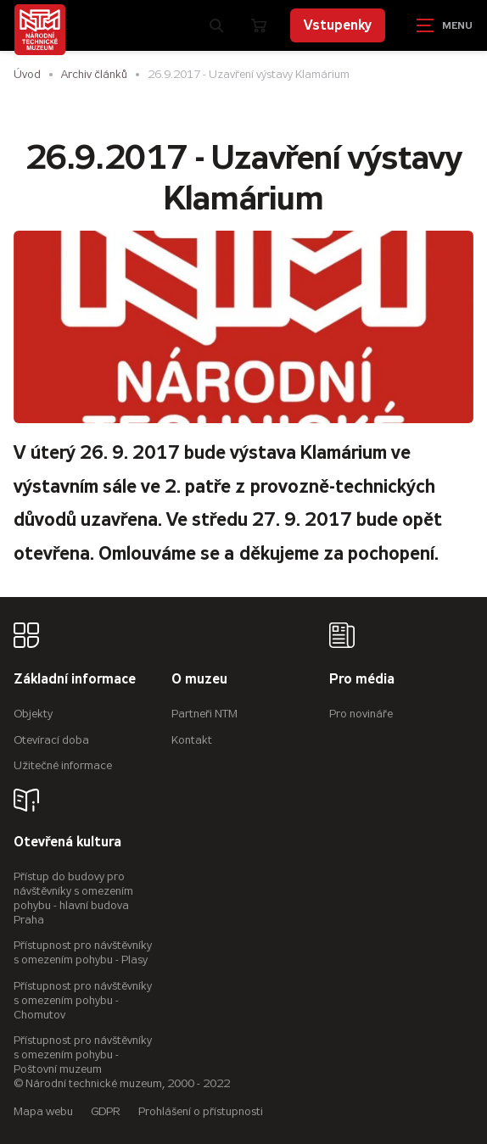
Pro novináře (361, 713)
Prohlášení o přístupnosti (200, 1111)
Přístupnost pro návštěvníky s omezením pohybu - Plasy (83, 952)
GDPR (105, 1111)
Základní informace (75, 679)
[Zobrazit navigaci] (444, 25)
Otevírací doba (51, 740)
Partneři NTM (204, 713)
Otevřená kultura (67, 842)
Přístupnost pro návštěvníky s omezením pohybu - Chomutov (83, 1000)
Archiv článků (94, 74)
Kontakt (191, 740)
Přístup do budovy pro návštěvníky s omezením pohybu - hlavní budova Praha (73, 897)
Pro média (362, 679)
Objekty (33, 713)
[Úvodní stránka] (39, 29)
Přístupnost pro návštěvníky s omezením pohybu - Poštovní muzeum (83, 1054)
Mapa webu (43, 1111)
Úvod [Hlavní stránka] (27, 74)
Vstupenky (338, 25)
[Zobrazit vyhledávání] (217, 25)
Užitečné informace (63, 765)
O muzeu (199, 679)
